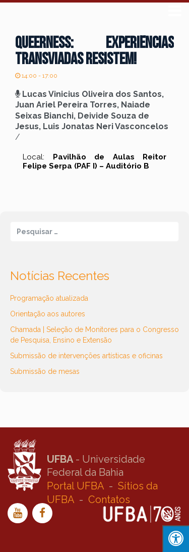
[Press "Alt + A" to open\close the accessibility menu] (175, 538)
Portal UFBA (75, 486)
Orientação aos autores (47, 314)
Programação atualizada (49, 298)
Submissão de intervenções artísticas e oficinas (86, 356)
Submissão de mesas (45, 371)
